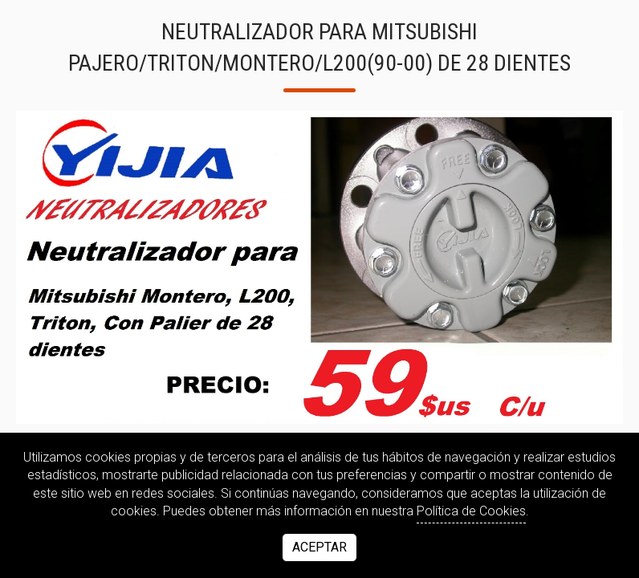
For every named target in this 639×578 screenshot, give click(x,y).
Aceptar (319, 547)
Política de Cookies (471, 511)
